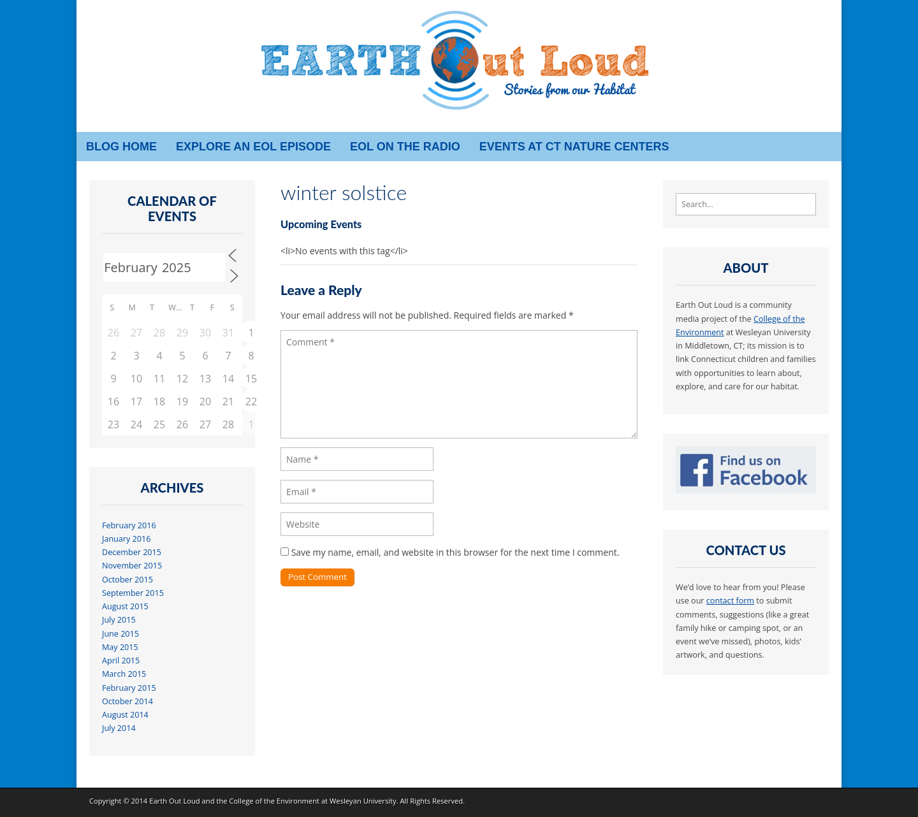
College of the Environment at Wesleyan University (312, 801)
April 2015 (121, 660)
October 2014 (127, 701)
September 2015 (133, 593)
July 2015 (119, 619)
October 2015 (127, 579)
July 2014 (119, 728)
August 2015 (125, 606)
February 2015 (129, 688)
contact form (730, 600)
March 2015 (124, 674)
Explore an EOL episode (253, 146)
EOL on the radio (405, 146)
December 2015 (131, 552)
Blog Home (121, 146)
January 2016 (126, 538)
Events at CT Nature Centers (574, 146)
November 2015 (132, 565)
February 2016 (129, 525)
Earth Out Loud (174, 801)
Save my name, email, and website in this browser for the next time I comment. (455, 552)
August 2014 (125, 714)
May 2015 (120, 647)
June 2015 (120, 633)
